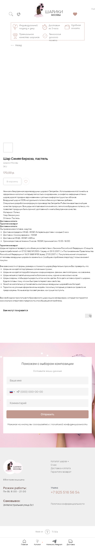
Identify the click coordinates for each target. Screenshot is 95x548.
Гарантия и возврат (61, 471)
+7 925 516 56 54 (65, 492)
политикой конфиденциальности (69, 424)
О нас (54, 464)
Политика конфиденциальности (68, 503)
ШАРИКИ (54, 12)
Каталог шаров (59, 461)
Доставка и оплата (61, 468)
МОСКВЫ (56, 15)
